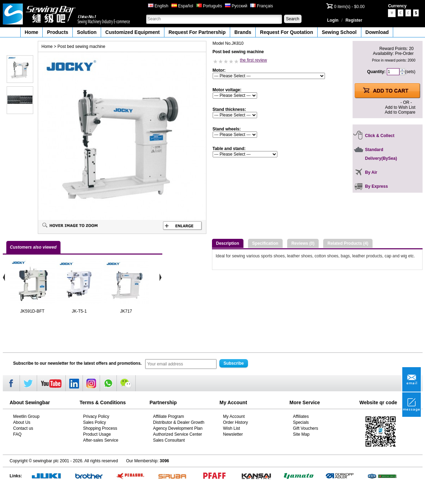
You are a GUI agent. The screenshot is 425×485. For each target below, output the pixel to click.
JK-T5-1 (79, 311)
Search (292, 18)
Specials (301, 422)
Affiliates (301, 416)
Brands (242, 32)
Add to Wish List (400, 107)
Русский (236, 5)
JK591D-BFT (32, 311)
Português (209, 5)
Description (227, 243)
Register (354, 20)
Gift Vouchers (305, 428)
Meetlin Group (26, 416)
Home (31, 32)
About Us (21, 422)
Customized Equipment (132, 32)
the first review (253, 60)
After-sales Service (101, 440)
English (158, 5)
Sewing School (339, 32)
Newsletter (233, 434)
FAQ (17, 434)
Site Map (301, 434)
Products (57, 32)
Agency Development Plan (178, 428)
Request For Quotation (286, 32)
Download (377, 32)
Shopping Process (100, 428)
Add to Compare (400, 112)
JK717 (126, 311)
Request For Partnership (197, 32)
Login (333, 20)
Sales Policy (94, 422)
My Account (234, 416)
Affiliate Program (168, 416)
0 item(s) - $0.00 (349, 6)
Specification (265, 243)
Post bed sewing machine (81, 46)
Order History (235, 422)
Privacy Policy (96, 416)
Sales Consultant (169, 440)
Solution (87, 32)
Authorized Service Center (177, 434)
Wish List (231, 428)
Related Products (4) (347, 243)
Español (182, 5)
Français (261, 5)
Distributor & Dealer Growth (179, 422)
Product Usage (97, 434)
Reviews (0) (302, 243)
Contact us (23, 428)
